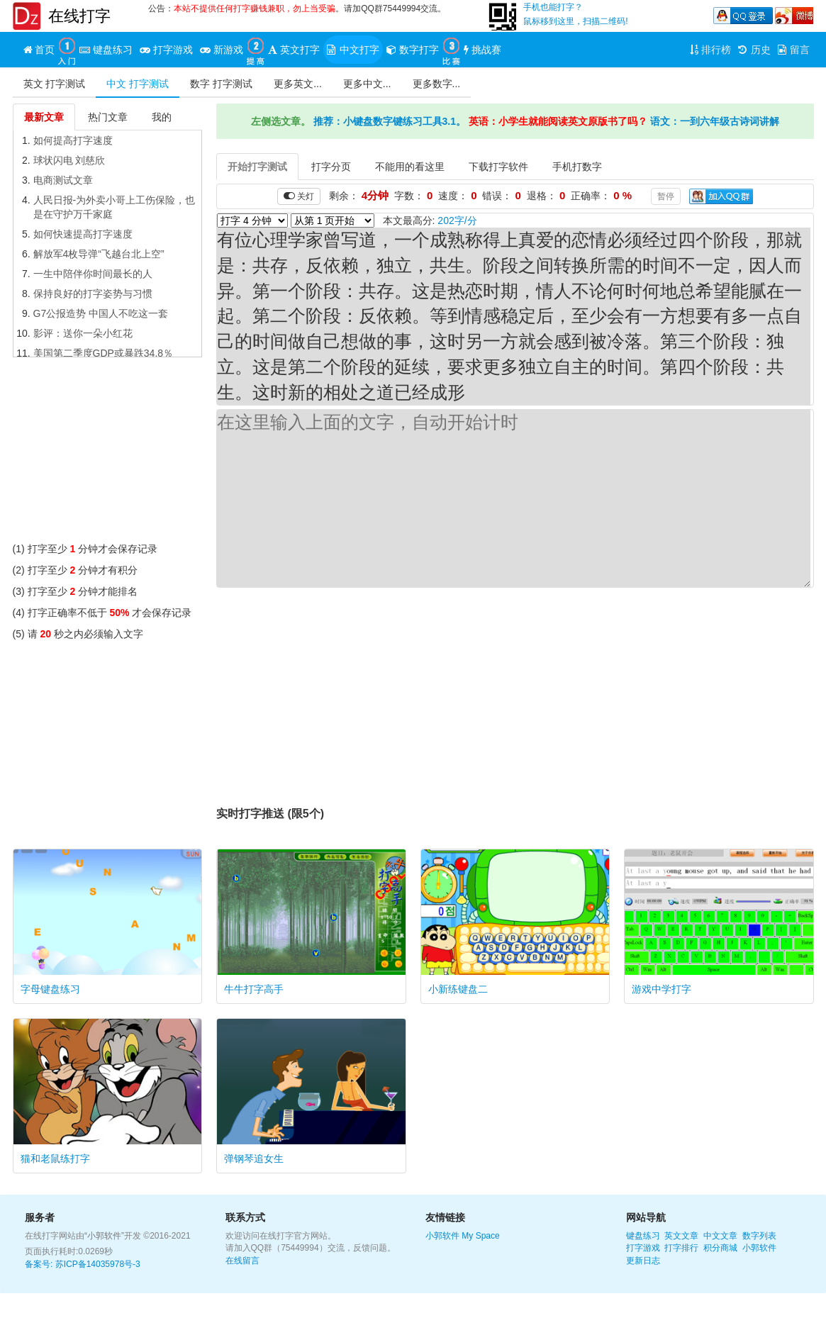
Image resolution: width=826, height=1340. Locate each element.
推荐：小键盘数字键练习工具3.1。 (389, 121)
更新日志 (643, 1261)
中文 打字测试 (137, 83)
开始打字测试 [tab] (257, 166)
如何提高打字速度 (73, 140)
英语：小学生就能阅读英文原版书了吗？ (558, 121)
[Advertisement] (108, 453)
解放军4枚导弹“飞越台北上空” (98, 253)
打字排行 (681, 1248)
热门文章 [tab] (108, 117)
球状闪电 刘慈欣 (69, 160)
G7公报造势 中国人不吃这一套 (101, 313)
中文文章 (720, 1236)
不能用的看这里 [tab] (410, 166)
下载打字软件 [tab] (498, 166)
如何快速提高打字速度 (83, 234)
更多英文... (298, 83)
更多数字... (437, 83)
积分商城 (720, 1248)
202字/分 (456, 220)
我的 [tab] (162, 117)
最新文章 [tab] (44, 117)
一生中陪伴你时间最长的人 (92, 273)
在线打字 (79, 16)
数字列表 (759, 1236)
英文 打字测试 (54, 83)
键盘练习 (643, 1236)
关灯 (299, 196)
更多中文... (367, 83)
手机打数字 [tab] (577, 166)
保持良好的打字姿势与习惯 (92, 293)
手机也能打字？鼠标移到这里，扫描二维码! (575, 14)
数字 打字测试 (221, 83)
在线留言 (242, 1261)
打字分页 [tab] (331, 166)
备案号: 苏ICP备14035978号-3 (82, 1264)
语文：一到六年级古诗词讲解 (714, 121)
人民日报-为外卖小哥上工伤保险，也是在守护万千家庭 (114, 207)
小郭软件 (442, 1236)
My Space (480, 1236)
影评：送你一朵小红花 (83, 333)
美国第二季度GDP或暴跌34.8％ (103, 353)
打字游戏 (643, 1248)
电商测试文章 (63, 180)
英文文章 (681, 1236)
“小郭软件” (104, 1236)
